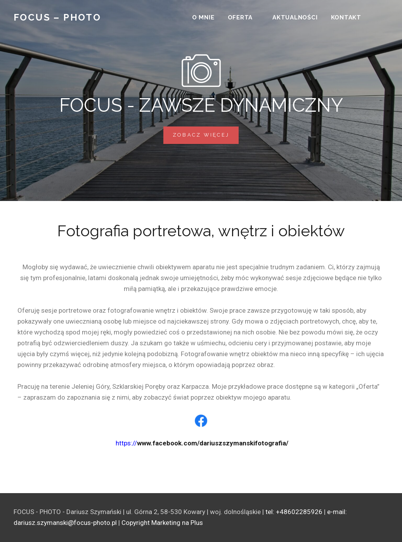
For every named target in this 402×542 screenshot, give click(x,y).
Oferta (240, 17)
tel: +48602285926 (293, 512)
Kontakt (346, 17)
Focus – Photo (57, 18)
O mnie (203, 17)
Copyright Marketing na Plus (162, 522)
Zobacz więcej (206, 132)
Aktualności (294, 17)
